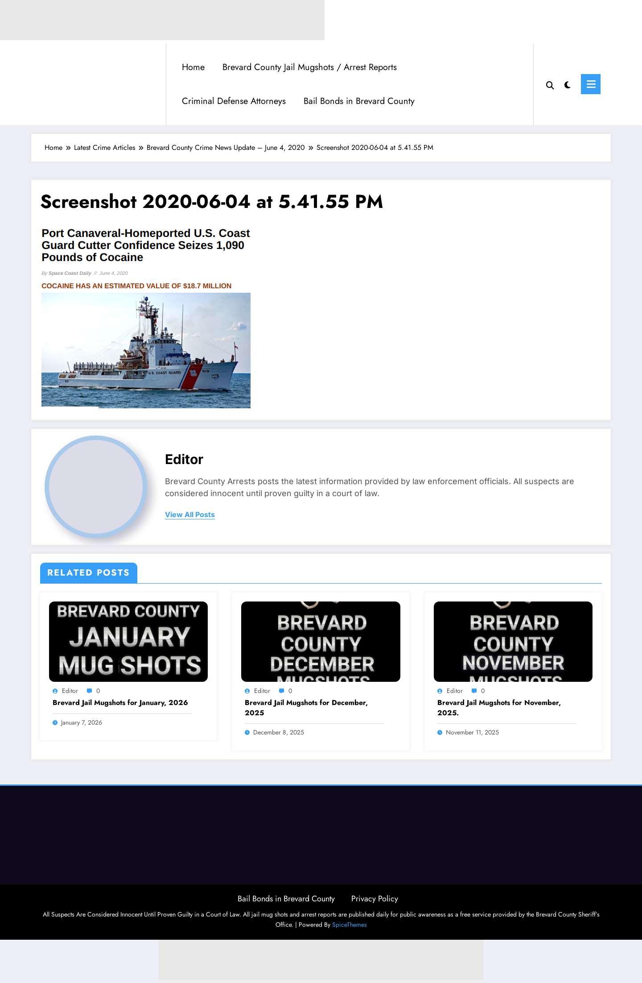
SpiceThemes (349, 924)
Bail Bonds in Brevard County (359, 101)
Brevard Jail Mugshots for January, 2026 (120, 703)
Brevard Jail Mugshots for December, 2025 (306, 708)
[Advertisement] (321, 960)
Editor (184, 459)
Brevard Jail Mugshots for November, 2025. (499, 708)
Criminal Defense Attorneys (234, 101)
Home (193, 67)
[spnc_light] (567, 84)
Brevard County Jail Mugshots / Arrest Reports (309, 67)
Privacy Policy (374, 898)
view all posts (190, 514)
